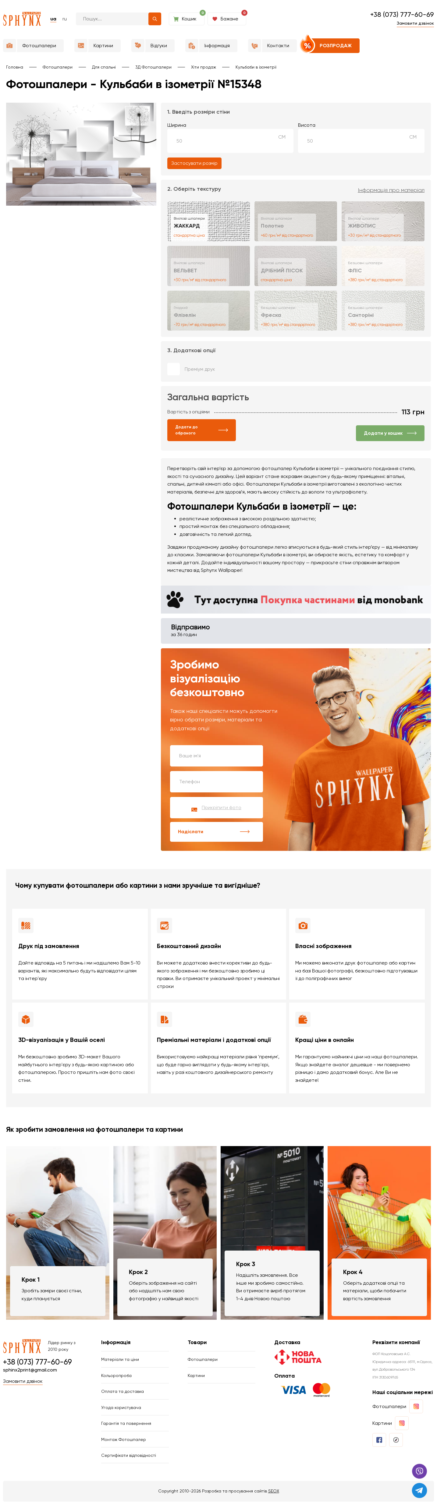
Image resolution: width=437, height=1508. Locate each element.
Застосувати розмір (194, 163)
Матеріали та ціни (120, 1361)
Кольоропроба (116, 1378)
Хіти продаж (203, 67)
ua (53, 19)
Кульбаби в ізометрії (256, 67)
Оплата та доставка (122, 1394)
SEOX (273, 1497)
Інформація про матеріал (391, 190)
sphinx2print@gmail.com (30, 1372)
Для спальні (104, 67)
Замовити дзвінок (415, 23)
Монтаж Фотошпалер (123, 1444)
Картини (196, 1378)
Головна (14, 67)
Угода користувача (121, 1411)
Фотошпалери (58, 67)
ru (64, 19)
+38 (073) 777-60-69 (402, 14)
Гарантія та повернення (126, 1427)
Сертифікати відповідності (128, 1461)
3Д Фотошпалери (153, 67)
